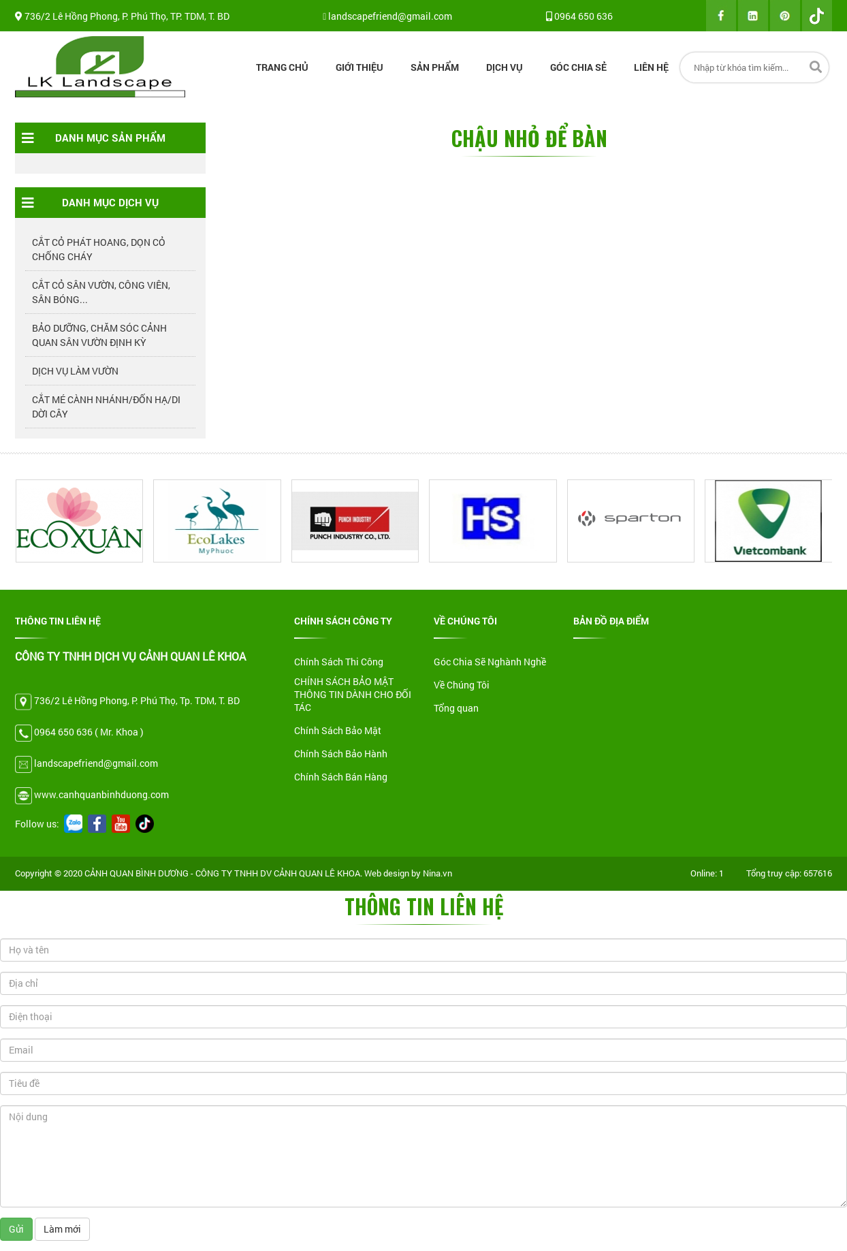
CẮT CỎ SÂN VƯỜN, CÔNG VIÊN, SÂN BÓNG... (101, 292)
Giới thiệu (359, 67)
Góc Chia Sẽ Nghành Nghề (490, 661)
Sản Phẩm (435, 67)
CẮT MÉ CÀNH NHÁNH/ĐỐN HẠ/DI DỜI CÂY (106, 406)
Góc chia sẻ (578, 67)
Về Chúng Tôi (462, 684)
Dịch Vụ (504, 67)
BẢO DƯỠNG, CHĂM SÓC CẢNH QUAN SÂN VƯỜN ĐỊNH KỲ (99, 335)
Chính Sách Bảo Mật (337, 730)
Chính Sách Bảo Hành (340, 753)
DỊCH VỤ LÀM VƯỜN (75, 370)
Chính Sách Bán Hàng (340, 776)
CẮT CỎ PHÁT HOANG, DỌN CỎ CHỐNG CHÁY (98, 249)
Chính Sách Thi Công (338, 661)
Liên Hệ (651, 67)
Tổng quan (456, 707)
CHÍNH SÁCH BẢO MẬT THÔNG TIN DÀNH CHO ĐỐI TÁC (352, 694)
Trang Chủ (282, 67)
